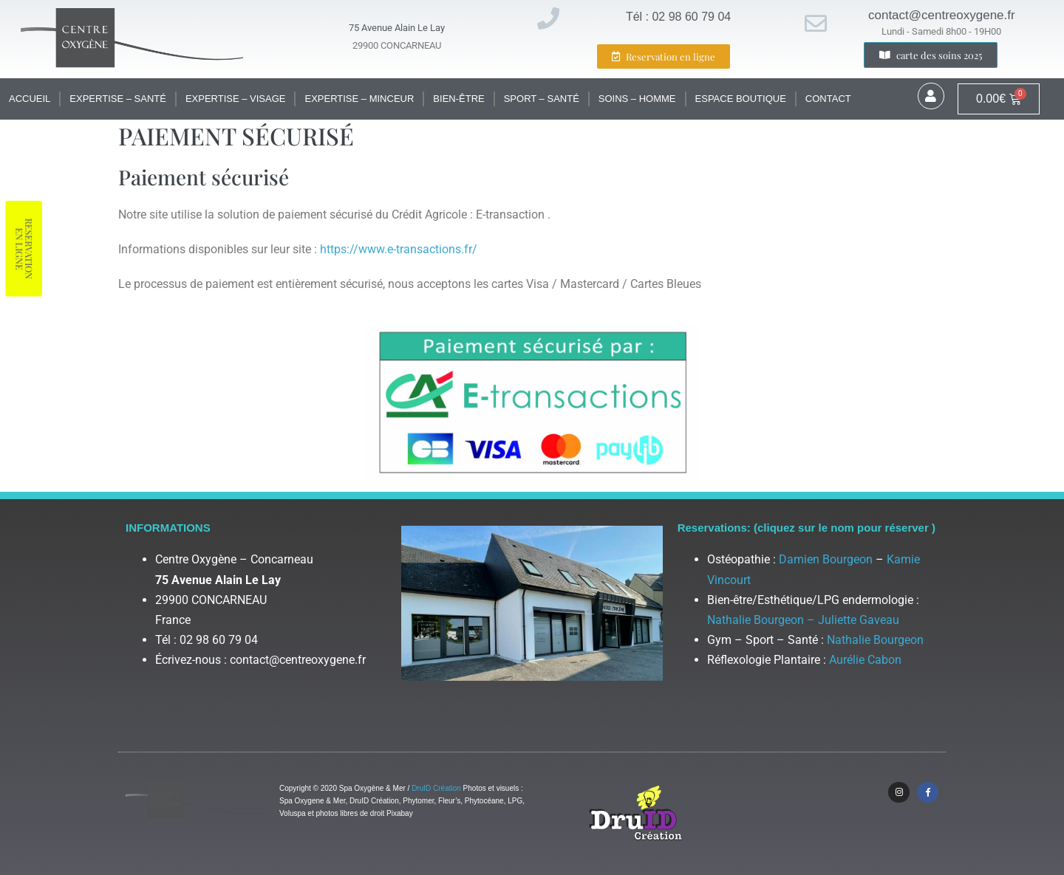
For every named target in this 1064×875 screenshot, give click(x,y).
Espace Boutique (740, 98)
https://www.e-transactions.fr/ (398, 249)
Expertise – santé (117, 98)
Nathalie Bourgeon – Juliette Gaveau (803, 620)
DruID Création (436, 788)
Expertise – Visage (235, 98)
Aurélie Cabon (865, 660)
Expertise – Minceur (359, 98)
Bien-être (458, 98)
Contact (828, 98)
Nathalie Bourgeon (875, 640)
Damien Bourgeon (826, 559)
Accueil (29, 98)
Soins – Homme (637, 98)
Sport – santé (541, 98)
